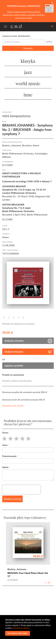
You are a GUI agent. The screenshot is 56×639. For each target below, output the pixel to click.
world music (28, 83)
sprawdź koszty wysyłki (13, 405)
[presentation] (21, 489)
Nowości (28, 48)
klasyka (28, 61)
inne (28, 95)
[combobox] (23, 41)
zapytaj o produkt (13, 365)
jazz (28, 72)
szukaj (49, 41)
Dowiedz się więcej (21, 628)
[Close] (52, 2)
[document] (28, 627)
